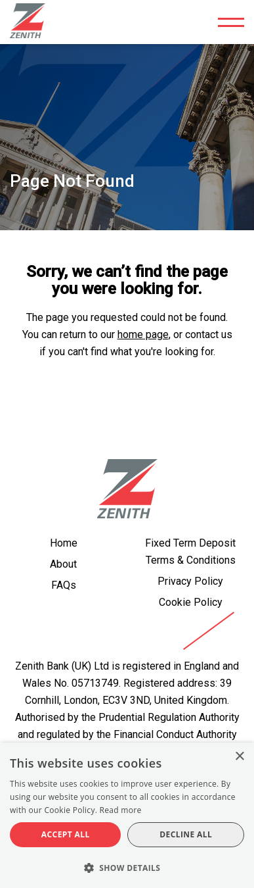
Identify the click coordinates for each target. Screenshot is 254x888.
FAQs (63, 585)
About (63, 564)
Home (63, 543)
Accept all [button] (65, 834)
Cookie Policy (190, 602)
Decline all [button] (185, 834)
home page (143, 334)
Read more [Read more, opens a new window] (121, 810)
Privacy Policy (190, 581)
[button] (127, 867)
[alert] (127, 815)
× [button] (239, 757)
